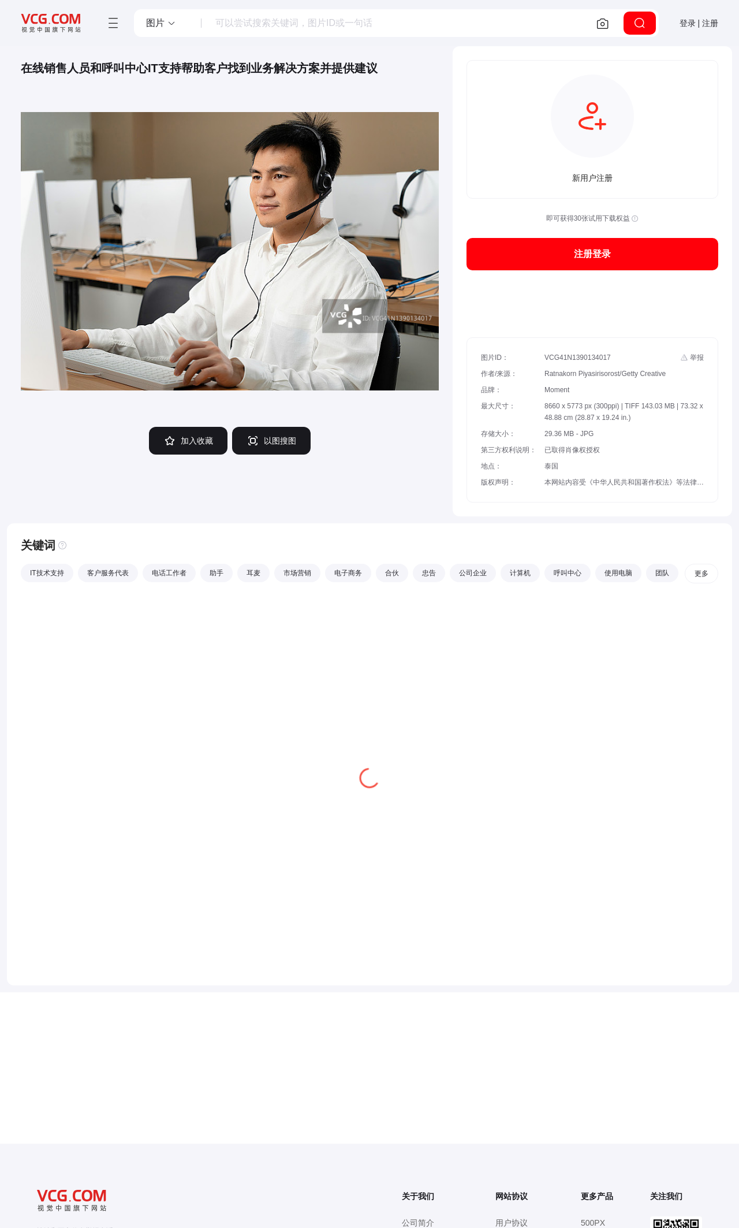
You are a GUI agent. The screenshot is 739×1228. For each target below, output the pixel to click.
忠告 (429, 573)
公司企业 (473, 573)
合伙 (392, 573)
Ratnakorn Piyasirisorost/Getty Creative (605, 374)
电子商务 (348, 573)
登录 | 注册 (699, 23)
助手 (216, 573)
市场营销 (297, 573)
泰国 (551, 466)
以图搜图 (271, 440)
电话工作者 (169, 573)
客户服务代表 (108, 573)
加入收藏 (188, 440)
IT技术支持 (47, 573)
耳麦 (253, 573)
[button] (161, 23)
